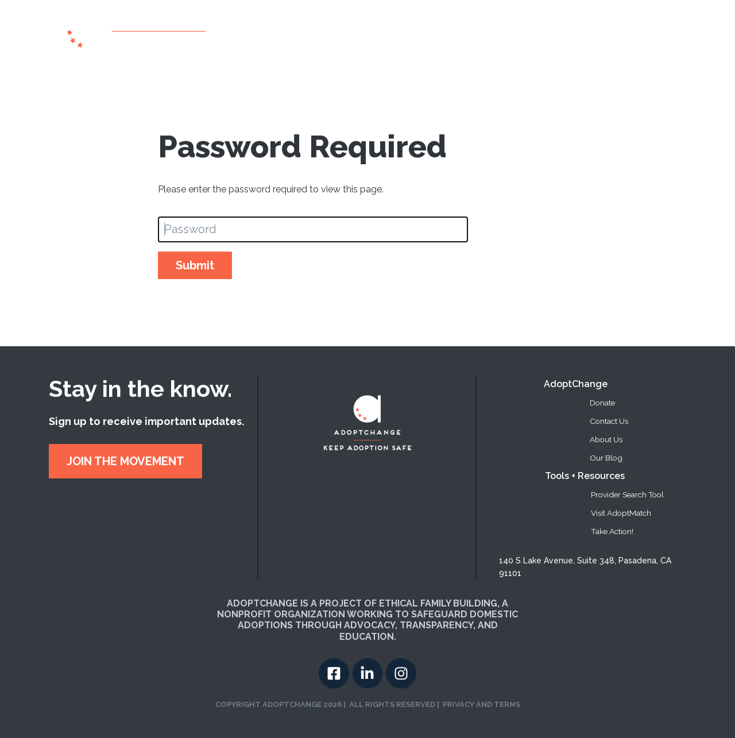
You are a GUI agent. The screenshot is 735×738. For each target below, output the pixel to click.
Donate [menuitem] (602, 402)
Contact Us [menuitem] (609, 421)
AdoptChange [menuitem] (576, 383)
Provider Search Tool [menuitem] (627, 494)
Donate (605, 33)
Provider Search (445, 33)
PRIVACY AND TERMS (481, 704)
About (388, 33)
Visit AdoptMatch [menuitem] (621, 512)
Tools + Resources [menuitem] (585, 475)
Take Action (556, 33)
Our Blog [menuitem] (606, 457)
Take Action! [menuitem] (612, 531)
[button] (506, 33)
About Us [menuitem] (606, 439)
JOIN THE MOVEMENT (125, 461)
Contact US (652, 33)
